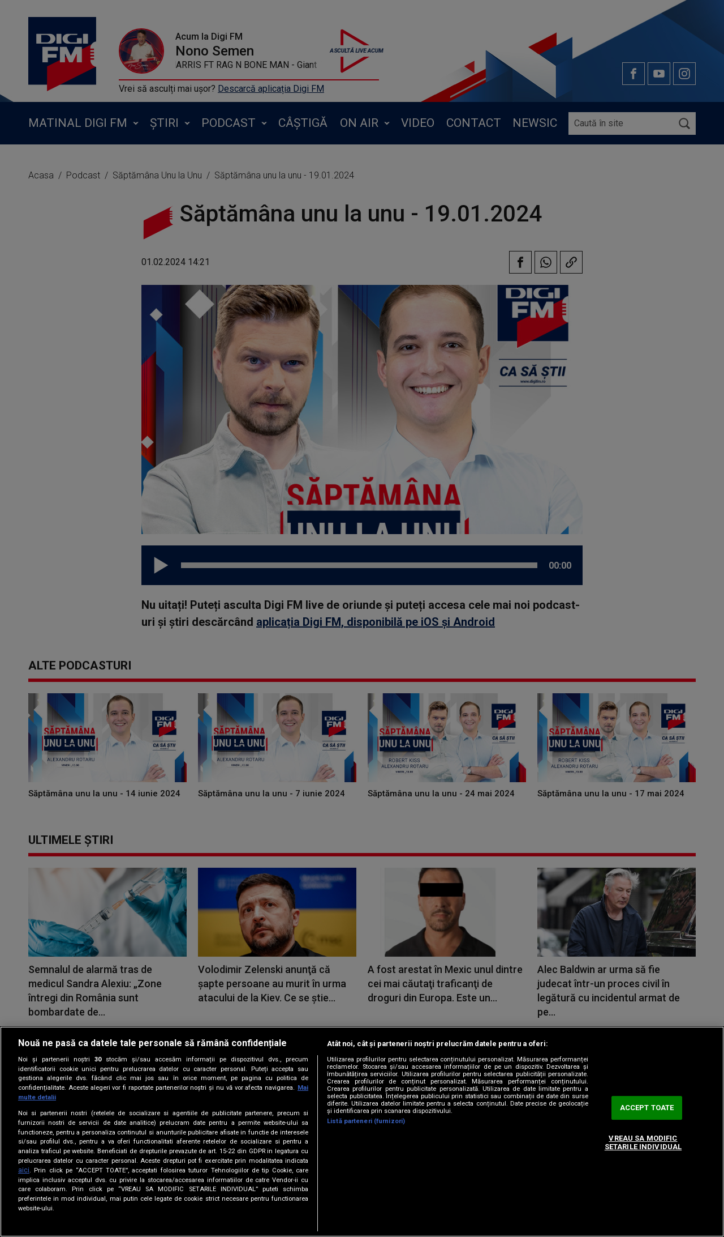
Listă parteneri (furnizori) (366, 1121)
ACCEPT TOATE (647, 1107)
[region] (362, 1131)
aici (23, 1170)
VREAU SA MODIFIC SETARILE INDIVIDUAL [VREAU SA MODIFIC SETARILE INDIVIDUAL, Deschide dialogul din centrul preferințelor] (643, 1142)
